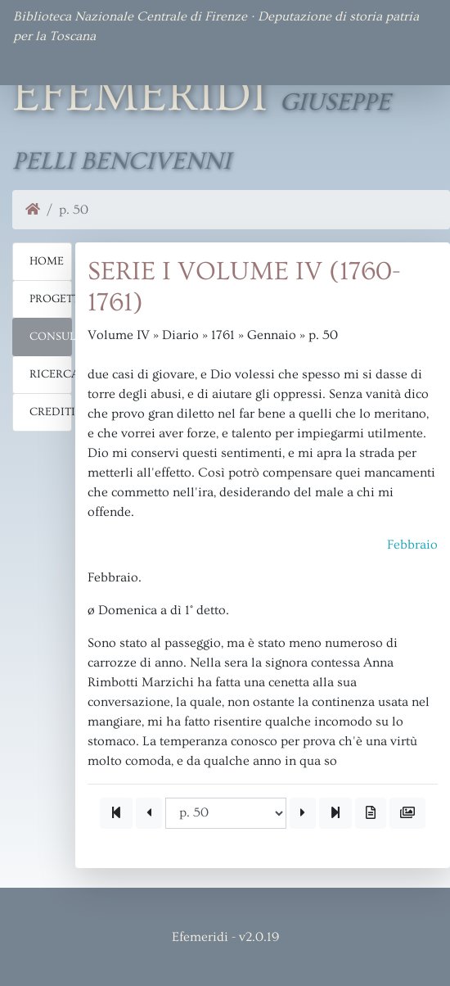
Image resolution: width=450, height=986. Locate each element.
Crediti (50, 411)
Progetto (50, 298)
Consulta (50, 336)
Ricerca (50, 374)
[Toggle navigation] (36, 62)
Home (46, 261)
